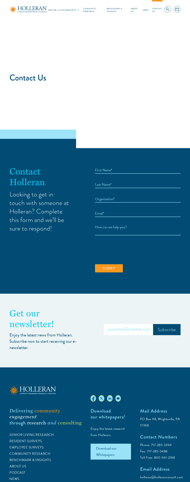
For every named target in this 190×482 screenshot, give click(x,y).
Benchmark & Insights (114, 10)
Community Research (89, 10)
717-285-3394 (161, 444)
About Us (134, 10)
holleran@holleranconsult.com (161, 477)
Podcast (17, 472)
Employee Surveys (26, 447)
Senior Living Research (31, 434)
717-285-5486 (157, 451)
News (145, 10)
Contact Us (157, 10)
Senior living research (62, 10)
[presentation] (123, 250)
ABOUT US (17, 466)
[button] (64, 10)
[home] (28, 9)
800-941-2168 (164, 457)
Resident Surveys (25, 440)
